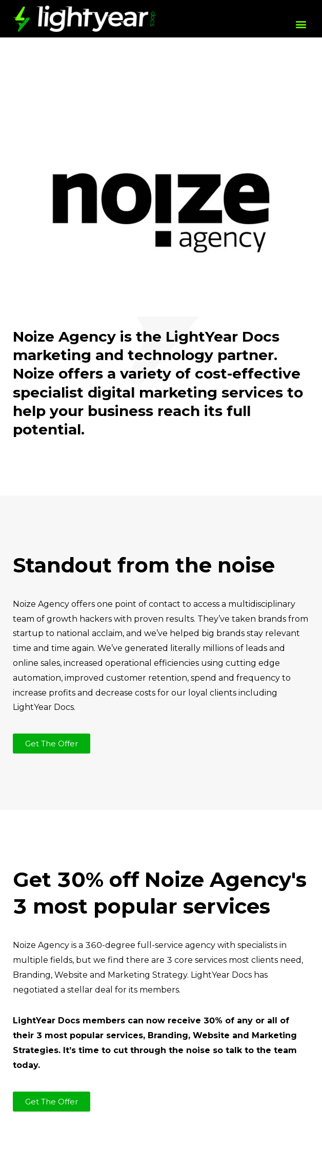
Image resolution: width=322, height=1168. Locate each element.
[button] (300, 23)
